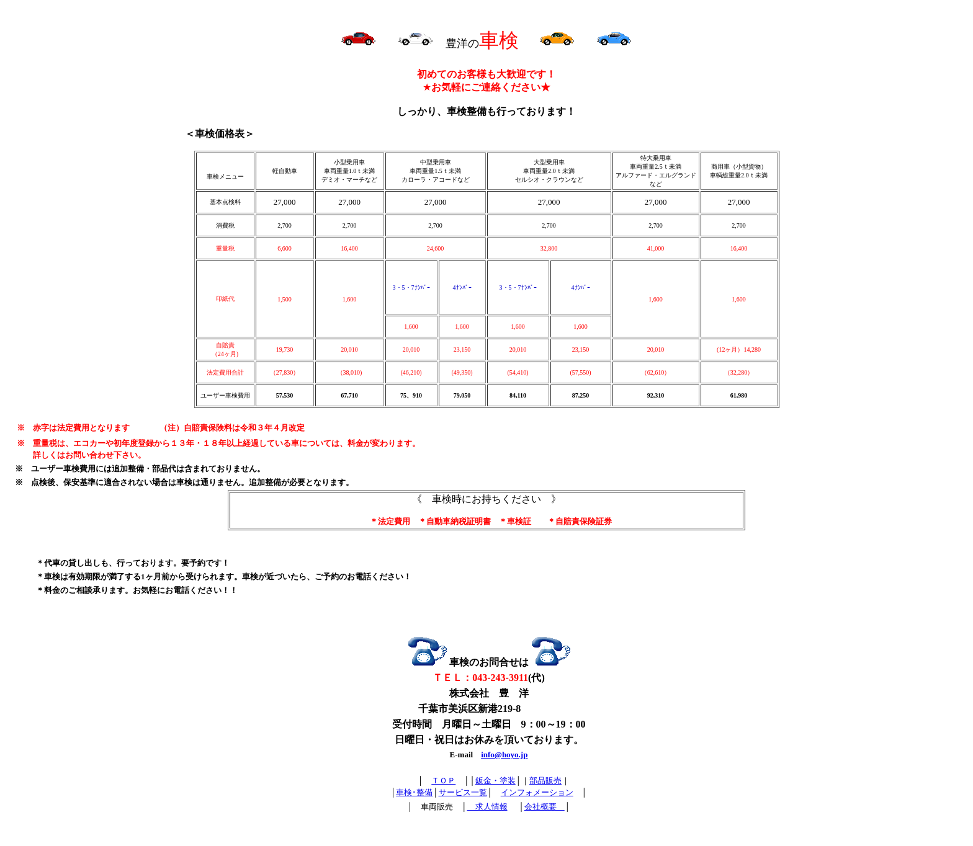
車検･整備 (414, 792)
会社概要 (544, 806)
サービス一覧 (463, 792)
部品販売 (545, 780)
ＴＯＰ (443, 780)
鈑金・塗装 (495, 780)
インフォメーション (537, 792)
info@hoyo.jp (504, 754)
